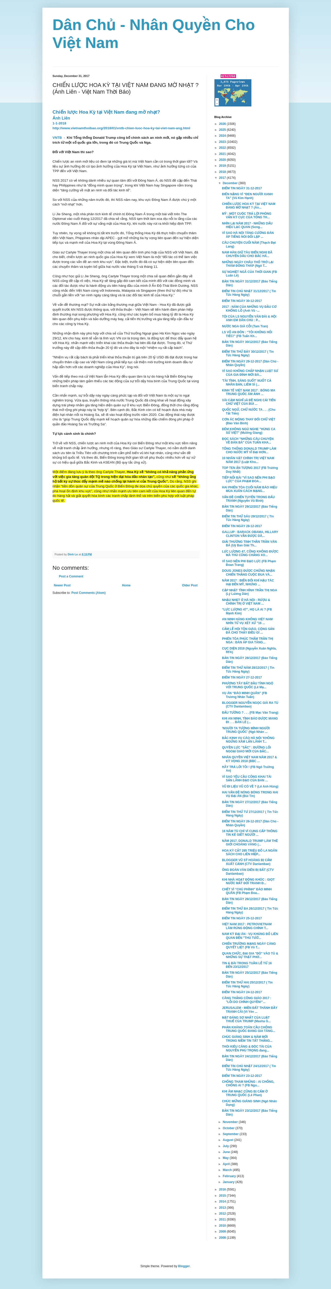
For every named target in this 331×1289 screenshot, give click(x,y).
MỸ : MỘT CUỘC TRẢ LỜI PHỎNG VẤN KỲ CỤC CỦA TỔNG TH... (246, 215)
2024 (223, 135)
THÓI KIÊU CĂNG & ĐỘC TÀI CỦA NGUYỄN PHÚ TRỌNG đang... (246, 1048)
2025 (223, 130)
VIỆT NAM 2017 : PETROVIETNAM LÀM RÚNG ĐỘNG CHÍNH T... (246, 926)
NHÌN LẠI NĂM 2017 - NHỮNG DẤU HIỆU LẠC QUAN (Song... (247, 225)
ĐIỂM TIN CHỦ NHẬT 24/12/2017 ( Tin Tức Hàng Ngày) (249, 1067)
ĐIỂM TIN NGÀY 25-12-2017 (242, 918)
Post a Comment (71, 576)
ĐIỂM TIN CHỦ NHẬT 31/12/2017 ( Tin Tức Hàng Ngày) (249, 293)
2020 (223, 160)
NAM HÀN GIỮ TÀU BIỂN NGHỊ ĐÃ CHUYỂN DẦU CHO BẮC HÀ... (247, 254)
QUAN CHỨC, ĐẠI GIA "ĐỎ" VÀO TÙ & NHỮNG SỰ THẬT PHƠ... (250, 955)
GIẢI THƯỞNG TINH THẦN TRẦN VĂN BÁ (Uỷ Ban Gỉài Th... (249, 543)
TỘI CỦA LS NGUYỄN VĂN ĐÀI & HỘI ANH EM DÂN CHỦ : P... (249, 318)
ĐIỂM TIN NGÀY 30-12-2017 (242, 301)
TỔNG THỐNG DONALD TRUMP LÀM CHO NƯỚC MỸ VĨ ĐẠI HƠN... (249, 450)
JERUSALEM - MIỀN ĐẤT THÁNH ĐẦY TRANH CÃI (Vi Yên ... (249, 1009)
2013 (223, 1207)
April (227, 1164)
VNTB (57, 138)
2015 (223, 1195)
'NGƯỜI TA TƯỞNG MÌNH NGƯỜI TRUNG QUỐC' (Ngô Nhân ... (246, 730)
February (230, 1176)
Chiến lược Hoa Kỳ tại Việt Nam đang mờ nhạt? (106, 112)
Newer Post (62, 585)
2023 (223, 142)
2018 (223, 172)
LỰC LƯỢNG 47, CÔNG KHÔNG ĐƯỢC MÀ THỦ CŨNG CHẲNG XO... (250, 553)
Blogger (184, 1266)
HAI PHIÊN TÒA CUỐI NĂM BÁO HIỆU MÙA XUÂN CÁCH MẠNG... (249, 489)
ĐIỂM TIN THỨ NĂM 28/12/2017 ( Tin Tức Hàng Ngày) (248, 669)
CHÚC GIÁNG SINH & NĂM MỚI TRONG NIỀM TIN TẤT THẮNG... (247, 1038)
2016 (223, 1189)
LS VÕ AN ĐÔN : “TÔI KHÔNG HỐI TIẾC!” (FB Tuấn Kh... (247, 334)
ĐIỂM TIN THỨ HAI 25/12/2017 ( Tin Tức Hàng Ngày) (247, 984)
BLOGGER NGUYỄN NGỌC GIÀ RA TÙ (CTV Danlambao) (250, 704)
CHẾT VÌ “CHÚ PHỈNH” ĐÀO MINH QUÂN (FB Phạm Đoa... (247, 891)
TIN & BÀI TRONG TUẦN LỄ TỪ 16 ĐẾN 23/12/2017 (247, 965)
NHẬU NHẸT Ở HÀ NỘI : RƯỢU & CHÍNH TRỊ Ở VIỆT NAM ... (246, 601)
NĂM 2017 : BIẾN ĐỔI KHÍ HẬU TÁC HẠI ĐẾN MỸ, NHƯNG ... (248, 582)
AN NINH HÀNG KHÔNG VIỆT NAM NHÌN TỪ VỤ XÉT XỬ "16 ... (247, 621)
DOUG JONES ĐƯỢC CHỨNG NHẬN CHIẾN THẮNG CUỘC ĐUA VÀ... (248, 572)
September (231, 1134)
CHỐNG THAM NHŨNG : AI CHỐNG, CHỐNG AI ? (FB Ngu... (248, 1083)
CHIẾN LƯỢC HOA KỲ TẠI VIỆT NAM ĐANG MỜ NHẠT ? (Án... (248, 205)
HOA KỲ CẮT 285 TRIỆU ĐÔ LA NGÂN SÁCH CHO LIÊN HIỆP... (249, 852)
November (231, 1122)
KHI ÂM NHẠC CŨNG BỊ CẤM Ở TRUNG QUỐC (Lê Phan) (245, 1093)
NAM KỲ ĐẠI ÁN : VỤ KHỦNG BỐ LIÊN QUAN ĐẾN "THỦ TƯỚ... (250, 935)
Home (126, 585)
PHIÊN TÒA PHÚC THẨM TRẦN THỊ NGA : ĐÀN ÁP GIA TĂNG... (247, 640)
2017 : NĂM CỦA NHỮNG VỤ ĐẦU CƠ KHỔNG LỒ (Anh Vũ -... (249, 308)
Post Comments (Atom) (88, 593)
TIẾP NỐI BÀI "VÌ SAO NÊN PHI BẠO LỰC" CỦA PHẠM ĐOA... (248, 479)
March (228, 1170)
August (228, 1140)
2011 (223, 1219)
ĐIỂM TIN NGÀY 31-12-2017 (242, 188)
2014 (223, 1201)
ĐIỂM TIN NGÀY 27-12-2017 (242, 677)
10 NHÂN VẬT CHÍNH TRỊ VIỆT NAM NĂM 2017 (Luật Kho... (248, 460)
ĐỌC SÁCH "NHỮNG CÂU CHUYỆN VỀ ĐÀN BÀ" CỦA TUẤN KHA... (247, 440)
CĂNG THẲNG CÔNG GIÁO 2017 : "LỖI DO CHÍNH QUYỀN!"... (246, 999)
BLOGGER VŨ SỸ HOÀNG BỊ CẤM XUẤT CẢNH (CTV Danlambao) (247, 861)
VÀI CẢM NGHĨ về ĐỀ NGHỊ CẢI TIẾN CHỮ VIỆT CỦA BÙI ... (249, 402)
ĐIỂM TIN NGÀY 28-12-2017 (242, 526)
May (226, 1158)
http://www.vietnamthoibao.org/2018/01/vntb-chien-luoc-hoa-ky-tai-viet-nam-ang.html (121, 128)
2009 (223, 1231)
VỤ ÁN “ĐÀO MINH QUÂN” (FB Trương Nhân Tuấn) (244, 694)
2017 (223, 178)
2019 (223, 166)
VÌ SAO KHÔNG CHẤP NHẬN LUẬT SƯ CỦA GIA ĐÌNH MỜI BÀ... (250, 372)
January (229, 1182)
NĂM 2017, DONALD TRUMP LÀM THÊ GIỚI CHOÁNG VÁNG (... (250, 842)
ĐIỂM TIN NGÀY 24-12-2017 (242, 992)
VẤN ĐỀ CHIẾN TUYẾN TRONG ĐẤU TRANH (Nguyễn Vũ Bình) (248, 499)
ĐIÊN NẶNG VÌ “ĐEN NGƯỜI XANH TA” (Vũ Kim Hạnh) (247, 196)
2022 (223, 148)
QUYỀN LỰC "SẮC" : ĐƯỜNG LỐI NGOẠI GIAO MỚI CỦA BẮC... (246, 749)
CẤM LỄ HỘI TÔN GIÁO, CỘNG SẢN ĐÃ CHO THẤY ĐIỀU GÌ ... (248, 630)
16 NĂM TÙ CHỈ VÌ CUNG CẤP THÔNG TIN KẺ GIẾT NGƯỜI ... (249, 833)
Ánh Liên (61, 118)
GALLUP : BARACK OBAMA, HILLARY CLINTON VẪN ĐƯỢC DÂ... (250, 533)
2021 (223, 154)
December (230, 183)
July (226, 1146)
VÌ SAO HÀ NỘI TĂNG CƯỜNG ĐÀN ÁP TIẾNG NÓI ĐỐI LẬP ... (248, 234)
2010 (223, 1225)
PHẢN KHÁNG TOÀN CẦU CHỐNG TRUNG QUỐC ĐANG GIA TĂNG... (248, 1029)
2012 (223, 1213)
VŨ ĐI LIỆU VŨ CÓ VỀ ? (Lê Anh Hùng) (250, 786)
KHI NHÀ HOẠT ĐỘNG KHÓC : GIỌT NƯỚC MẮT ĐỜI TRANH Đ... (248, 881)
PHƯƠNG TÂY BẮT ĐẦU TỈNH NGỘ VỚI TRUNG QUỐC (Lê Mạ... (247, 685)
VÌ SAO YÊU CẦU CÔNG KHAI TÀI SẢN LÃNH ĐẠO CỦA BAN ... (246, 778)
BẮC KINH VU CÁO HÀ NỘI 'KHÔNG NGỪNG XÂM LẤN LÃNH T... (248, 739)
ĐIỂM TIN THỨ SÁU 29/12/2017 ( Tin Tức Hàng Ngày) (248, 518)
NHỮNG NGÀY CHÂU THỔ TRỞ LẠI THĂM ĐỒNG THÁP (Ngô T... (247, 264)
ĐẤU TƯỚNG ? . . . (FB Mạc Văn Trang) (250, 712)
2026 (223, 124)
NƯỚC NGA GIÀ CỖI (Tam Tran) (245, 326)
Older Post (190, 585)
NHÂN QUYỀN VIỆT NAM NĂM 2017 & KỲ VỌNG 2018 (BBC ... (249, 759)
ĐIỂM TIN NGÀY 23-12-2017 (242, 1076)
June (227, 1152)
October (229, 1128)
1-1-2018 (59, 123)
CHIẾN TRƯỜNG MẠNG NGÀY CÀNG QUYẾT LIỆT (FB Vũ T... (249, 945)
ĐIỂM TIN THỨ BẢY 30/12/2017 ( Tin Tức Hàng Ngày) (247, 353)
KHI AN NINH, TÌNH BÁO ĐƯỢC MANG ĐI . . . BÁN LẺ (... (250, 720)
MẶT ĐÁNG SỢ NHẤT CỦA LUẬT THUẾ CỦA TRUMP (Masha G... (246, 1019)
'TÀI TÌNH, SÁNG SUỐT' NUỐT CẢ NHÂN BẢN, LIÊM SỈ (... (246, 382)
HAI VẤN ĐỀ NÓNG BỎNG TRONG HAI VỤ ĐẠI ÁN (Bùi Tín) (250, 794)
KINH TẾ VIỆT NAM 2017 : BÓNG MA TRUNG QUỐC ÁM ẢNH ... (248, 392)
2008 (223, 1237)
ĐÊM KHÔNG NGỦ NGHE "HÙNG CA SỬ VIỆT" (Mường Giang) (248, 431)
